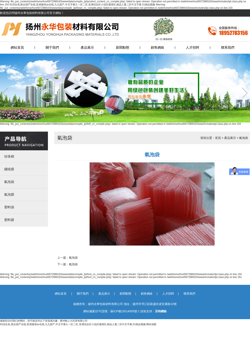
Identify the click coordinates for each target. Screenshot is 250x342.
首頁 (218, 138)
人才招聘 (192, 47)
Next (242, 86)
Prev (2, 86)
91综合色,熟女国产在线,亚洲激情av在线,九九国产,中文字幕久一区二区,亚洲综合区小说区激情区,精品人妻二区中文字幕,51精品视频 (82, 4)
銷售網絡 (157, 47)
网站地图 (151, 324)
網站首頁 (17, 47)
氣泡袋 (243, 138)
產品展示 (87, 47)
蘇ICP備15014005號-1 (125, 311)
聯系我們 (227, 47)
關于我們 (52, 47)
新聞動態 (122, 47)
